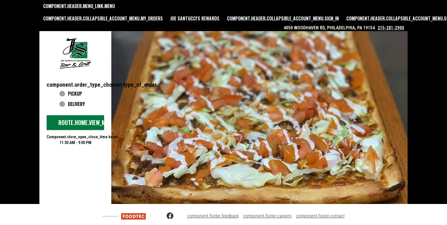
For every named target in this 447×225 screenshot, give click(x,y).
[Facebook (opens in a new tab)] (166, 216)
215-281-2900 (391, 28)
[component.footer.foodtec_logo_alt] (124, 216)
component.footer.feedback (213, 216)
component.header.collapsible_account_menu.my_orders (103, 18)
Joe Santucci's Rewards (194, 18)
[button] (75, 53)
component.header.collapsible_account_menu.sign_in (283, 18)
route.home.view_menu (86, 122)
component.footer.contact (320, 216)
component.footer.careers (267, 216)
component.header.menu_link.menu (79, 6)
